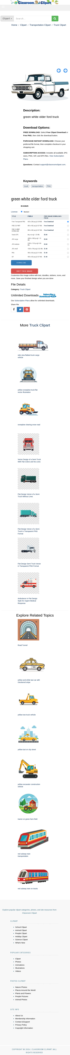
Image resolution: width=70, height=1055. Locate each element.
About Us (19, 1015)
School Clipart (21, 927)
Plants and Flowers (23, 993)
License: (14, 212)
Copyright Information (24, 1028)
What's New (20, 943)
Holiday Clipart (21, 936)
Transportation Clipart (40, 25)
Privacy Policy (21, 1025)
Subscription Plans (22, 300)
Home (14, 25)
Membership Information (25, 1019)
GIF (13, 257)
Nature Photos (21, 987)
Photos (18, 962)
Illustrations (20, 968)
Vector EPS (15, 235)
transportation (37, 186)
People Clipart (21, 933)
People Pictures (21, 996)
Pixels (30, 216)
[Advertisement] (35, 45)
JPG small (15, 249)
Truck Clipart (60, 25)
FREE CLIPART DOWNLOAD (16, 230)
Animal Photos (21, 1000)
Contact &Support (22, 1022)
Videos (18, 971)
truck (26, 186)
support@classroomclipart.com (52, 164)
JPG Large (15, 239)
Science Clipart (21, 939)
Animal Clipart (21, 930)
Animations (19, 965)
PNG (49, 186)
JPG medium (15, 244)
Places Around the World (25, 990)
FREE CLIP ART (16, 226)
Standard (26, 212)
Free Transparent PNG (18, 222)
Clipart (23, 25)
